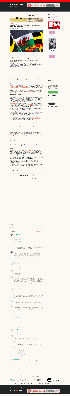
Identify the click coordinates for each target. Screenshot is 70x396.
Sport (31, 10)
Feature (36, 10)
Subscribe (52, 103)
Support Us (12, 8)
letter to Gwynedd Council (29, 150)
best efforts (28, 91)
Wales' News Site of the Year (13, 6)
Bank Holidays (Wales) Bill (37, 118)
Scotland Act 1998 (15, 85)
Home (11, 10)
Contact (22, 8)
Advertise (18, 8)
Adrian (22, 343)
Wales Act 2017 (15, 103)
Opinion (21, 10)
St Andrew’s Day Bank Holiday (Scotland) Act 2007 (20, 87)
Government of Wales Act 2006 (28, 104)
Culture (26, 10)
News (15, 10)
